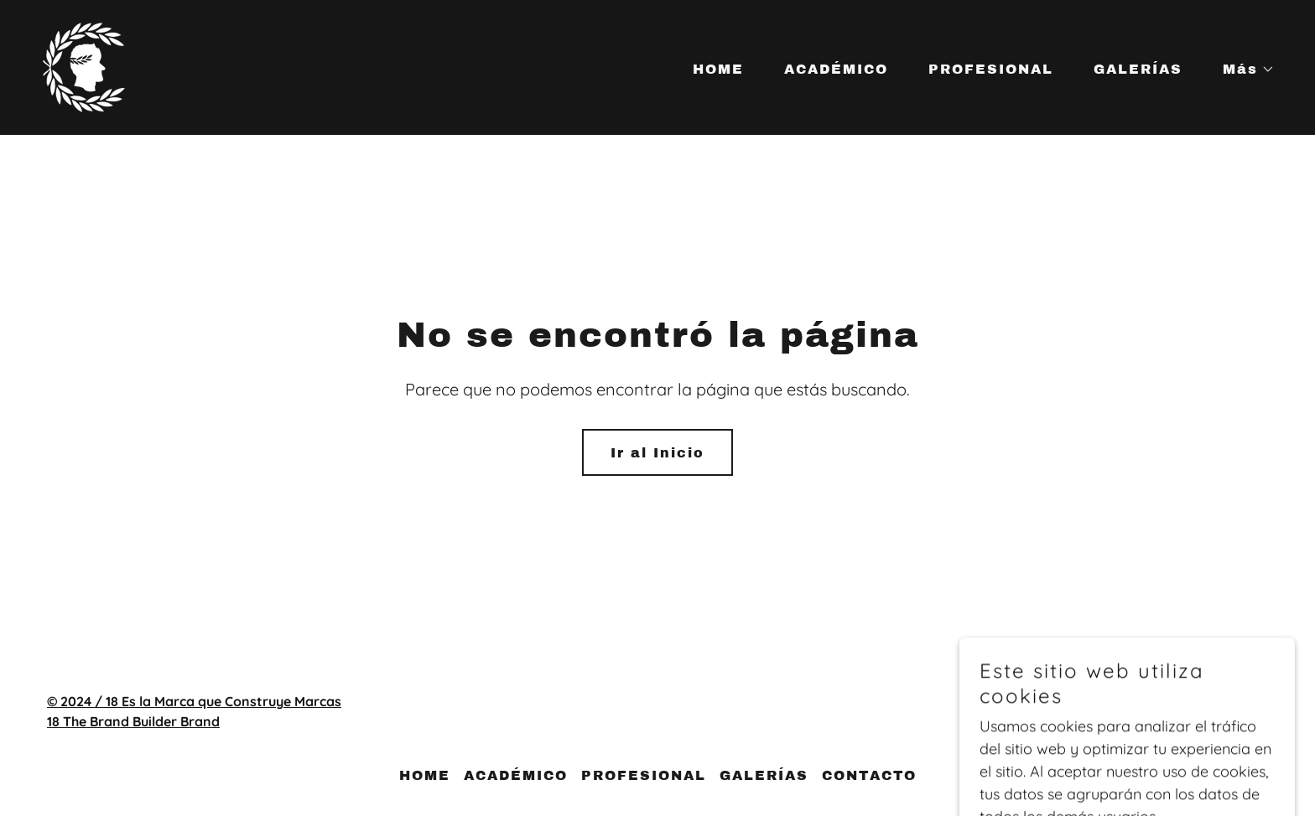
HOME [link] (718, 69)
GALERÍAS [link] (1138, 69)
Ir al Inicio (657, 453)
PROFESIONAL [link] (990, 69)
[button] (1242, 69)
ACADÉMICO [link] (836, 69)
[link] (83, 65)
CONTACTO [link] (869, 775)
